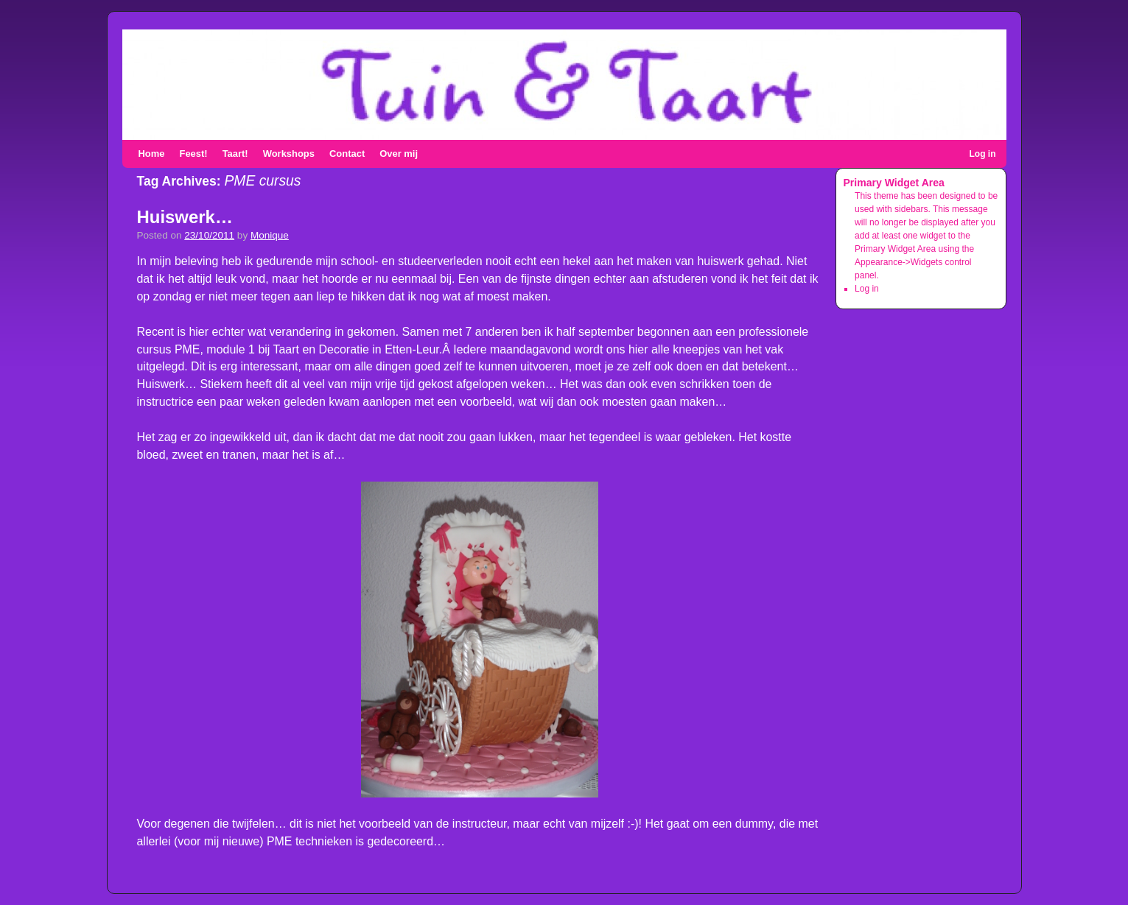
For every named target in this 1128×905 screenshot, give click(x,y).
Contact (347, 153)
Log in (983, 154)
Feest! (194, 153)
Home (152, 153)
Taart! (235, 153)
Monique (270, 235)
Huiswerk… (185, 217)
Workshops (289, 153)
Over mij (398, 153)
